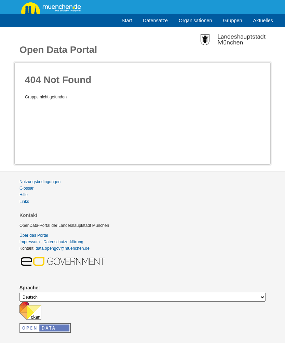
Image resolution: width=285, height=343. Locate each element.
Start (127, 20)
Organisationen (195, 20)
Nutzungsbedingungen (39, 181)
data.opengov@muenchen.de (63, 248)
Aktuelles (263, 20)
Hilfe (23, 194)
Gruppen (232, 20)
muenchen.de (53, 7)
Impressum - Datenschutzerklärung (51, 241)
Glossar (26, 188)
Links (24, 201)
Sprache (28, 287)
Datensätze (155, 20)
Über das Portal (33, 235)
